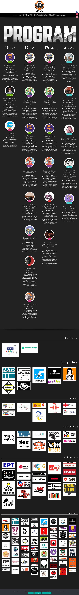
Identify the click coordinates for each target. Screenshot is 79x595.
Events (40, 15)
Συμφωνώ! (31, 593)
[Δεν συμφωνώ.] (77, 592)
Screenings (59, 15)
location (30, 14)
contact (44, 14)
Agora (35, 15)
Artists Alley (29, 15)
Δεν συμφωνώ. (38, 593)
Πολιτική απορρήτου (47, 593)
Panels (45, 15)
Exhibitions (21, 15)
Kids (64, 15)
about (40, 14)
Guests (15, 15)
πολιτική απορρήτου (52, 14)
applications (24, 14)
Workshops (51, 15)
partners (36, 14)
